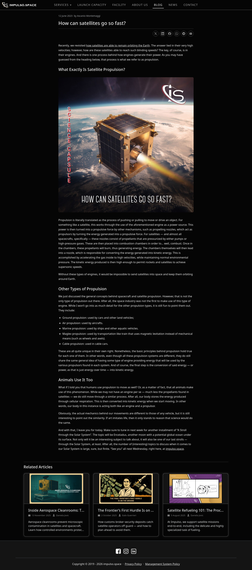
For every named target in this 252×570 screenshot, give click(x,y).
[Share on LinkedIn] (162, 33)
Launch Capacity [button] (91, 5)
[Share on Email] (191, 33)
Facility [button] (119, 5)
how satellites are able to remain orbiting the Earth (118, 45)
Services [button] (61, 5)
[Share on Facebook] (170, 33)
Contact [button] (191, 5)
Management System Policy (162, 564)
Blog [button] (158, 5)
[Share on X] (155, 33)
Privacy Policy (133, 564)
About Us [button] (140, 5)
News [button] (173, 5)
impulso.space (175, 449)
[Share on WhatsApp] (177, 33)
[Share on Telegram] (184, 33)
